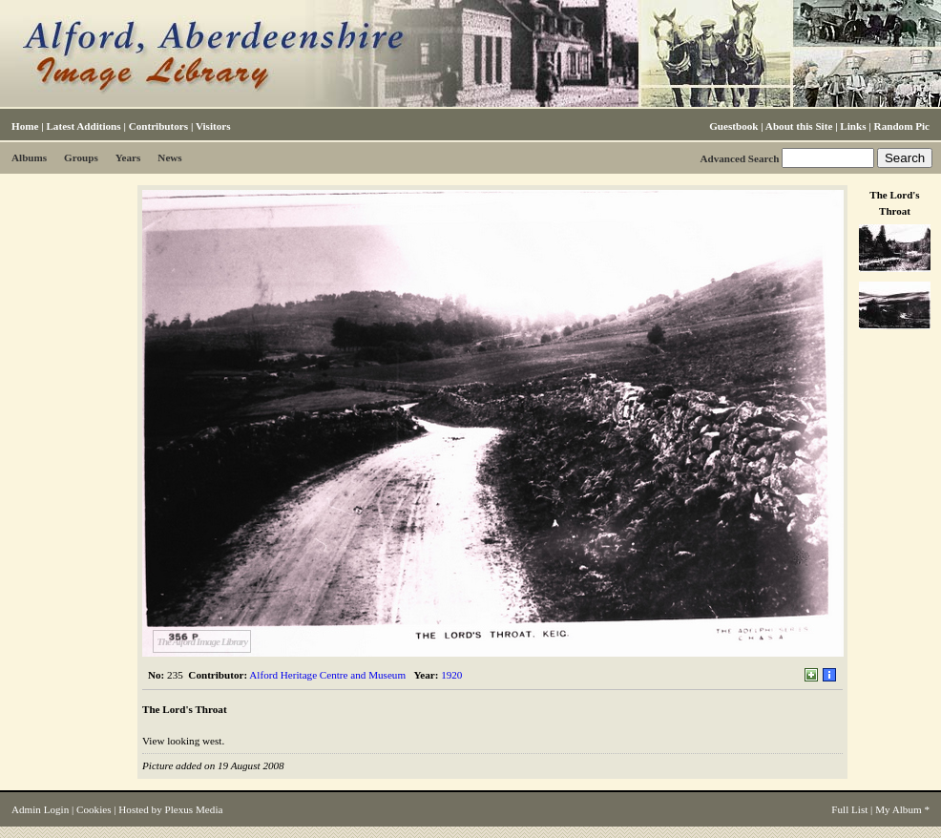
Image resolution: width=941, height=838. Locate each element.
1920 (451, 675)
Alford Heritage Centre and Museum (327, 675)
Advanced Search (739, 158)
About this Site (798, 126)
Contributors (158, 126)
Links (853, 126)
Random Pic (902, 126)
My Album (898, 809)
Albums (29, 157)
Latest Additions (83, 126)
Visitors (213, 126)
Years (128, 157)
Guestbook (733, 126)
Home (24, 126)
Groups (81, 157)
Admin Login (40, 809)
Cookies (93, 809)
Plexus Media (194, 809)
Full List (849, 809)
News (169, 157)
